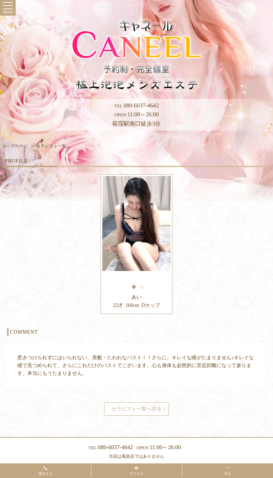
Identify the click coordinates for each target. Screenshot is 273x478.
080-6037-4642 (136, 105)
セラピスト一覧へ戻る (139, 409)
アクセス (136, 471)
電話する (45, 471)
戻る (227, 470)
